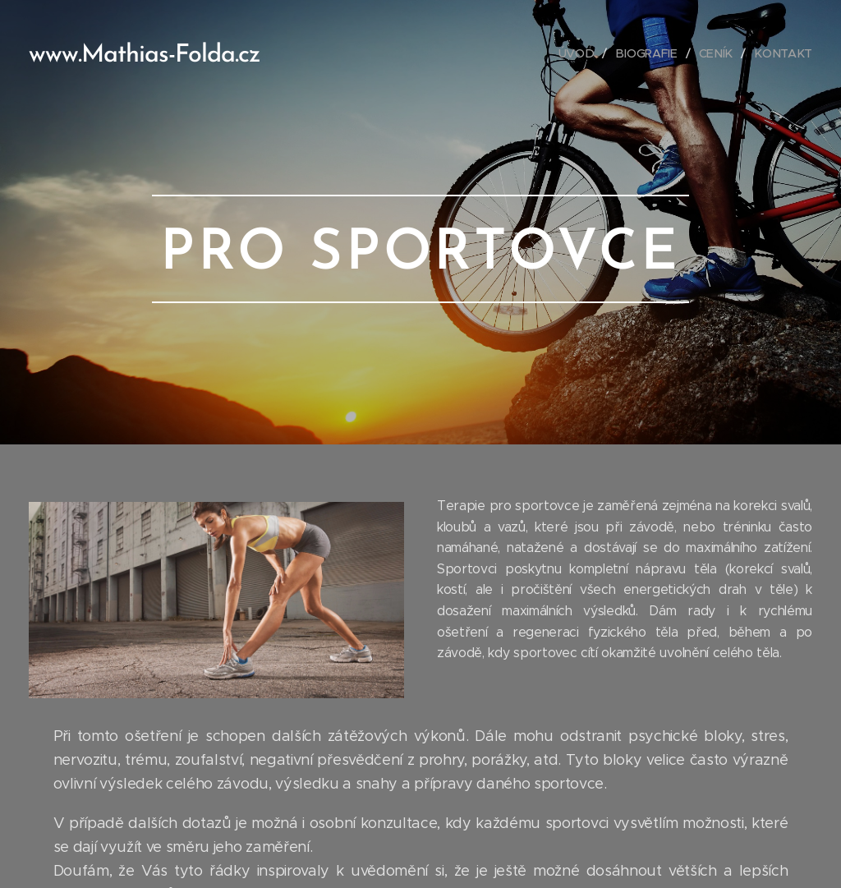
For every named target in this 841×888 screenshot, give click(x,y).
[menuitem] (584, 53)
